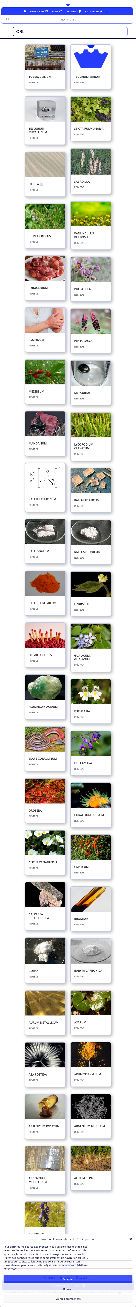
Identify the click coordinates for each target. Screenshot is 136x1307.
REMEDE (34, 82)
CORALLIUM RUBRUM (89, 815)
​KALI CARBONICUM (87, 552)
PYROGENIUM (38, 288)
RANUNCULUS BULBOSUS (84, 235)
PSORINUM (36, 340)
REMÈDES (73, 11)
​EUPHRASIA (82, 711)
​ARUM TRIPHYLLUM (87, 1074)
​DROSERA (35, 811)
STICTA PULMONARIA (89, 129)
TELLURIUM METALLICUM (38, 130)
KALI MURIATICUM (87, 500)
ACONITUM (36, 1234)
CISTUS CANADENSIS (43, 862)
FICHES (57, 11)
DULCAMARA (83, 763)
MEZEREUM (36, 391)
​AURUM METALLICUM (43, 1023)
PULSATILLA (82, 289)
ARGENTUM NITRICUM (89, 1126)
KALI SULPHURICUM (42, 499)
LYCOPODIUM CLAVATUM (83, 446)
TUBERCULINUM (40, 77)
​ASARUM (80, 1022)
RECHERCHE (94, 11)
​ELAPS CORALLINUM (43, 759)
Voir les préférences (68, 1298)
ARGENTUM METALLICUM (38, 1180)
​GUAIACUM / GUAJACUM (83, 657)
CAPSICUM (81, 867)
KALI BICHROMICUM (42, 603)
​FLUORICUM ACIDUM (43, 707)
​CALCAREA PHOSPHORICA (39, 916)
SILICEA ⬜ (36, 184)
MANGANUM (38, 443)
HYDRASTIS (81, 604)
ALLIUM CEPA (83, 1178)
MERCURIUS (82, 393)
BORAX (33, 971)
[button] (130, 1239)
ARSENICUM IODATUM (44, 1126)
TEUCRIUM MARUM (87, 77)
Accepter (68, 1279)
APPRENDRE (39, 11)
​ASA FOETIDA (38, 1074)
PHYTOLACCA (83, 341)
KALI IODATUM (39, 551)
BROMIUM (81, 919)
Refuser (68, 1289)
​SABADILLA (82, 182)
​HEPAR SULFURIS (40, 655)
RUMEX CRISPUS (40, 236)
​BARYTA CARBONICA (88, 971)
